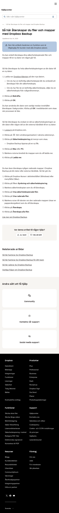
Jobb (31, 461)
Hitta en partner (11, 487)
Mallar (7, 392)
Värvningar (9, 476)
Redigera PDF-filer (12, 436)
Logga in (8, 130)
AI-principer (34, 432)
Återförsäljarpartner (12, 480)
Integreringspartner (12, 483)
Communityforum (11, 472)
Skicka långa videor (12, 417)
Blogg (7, 457)
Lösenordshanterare (12, 428)
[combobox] (29, 16)
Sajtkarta (32, 436)
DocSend (33, 392)
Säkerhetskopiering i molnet (15, 432)
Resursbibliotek (11, 465)
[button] (4, 16)
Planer (31, 396)
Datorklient (9, 366)
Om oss (32, 457)
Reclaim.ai (33, 385)
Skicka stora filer (11, 413)
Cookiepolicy (34, 425)
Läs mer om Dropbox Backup (14, 217)
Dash (31, 381)
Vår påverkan (34, 468)
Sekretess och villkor (37, 421)
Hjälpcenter (6, 10)
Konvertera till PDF (12, 443)
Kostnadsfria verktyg (12, 400)
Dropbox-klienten (21, 77)
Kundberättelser (11, 461)
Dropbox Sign (34, 389)
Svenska (9, 508)
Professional (34, 370)
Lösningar (8, 381)
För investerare (35, 465)
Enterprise (33, 377)
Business (32, 373)
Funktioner (9, 377)
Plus (31, 366)
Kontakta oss (34, 417)
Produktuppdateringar (37, 400)
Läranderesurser (35, 440)
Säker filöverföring (12, 425)
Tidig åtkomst (10, 389)
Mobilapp (8, 370)
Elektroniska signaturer (13, 440)
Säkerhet (8, 385)
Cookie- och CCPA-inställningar (41, 428)
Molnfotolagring (11, 421)
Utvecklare (9, 468)
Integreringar (10, 373)
